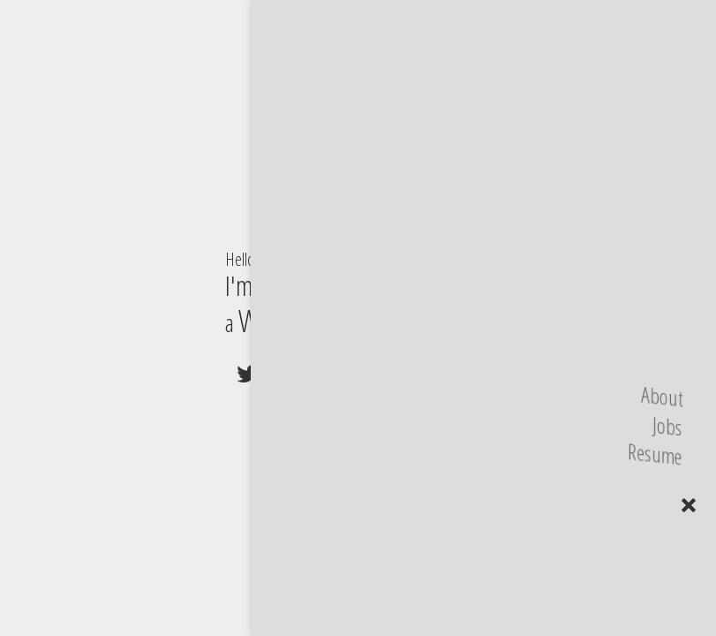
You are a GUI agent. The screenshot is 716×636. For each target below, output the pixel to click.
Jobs (665, 426)
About (659, 396)
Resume (652, 453)
